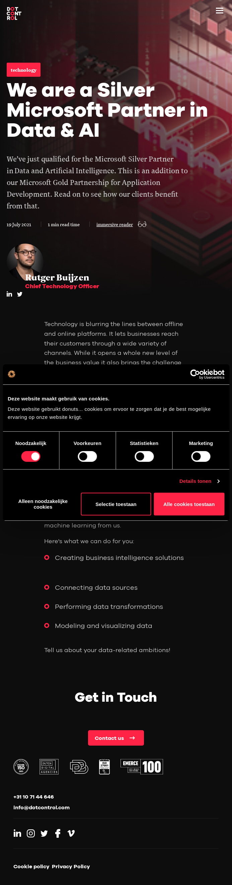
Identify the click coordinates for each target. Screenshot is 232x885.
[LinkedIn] (9, 294)
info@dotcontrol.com (41, 807)
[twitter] (19, 294)
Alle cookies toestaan (189, 504)
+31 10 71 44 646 (33, 796)
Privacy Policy (71, 866)
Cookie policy (31, 866)
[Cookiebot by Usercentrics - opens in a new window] (195, 374)
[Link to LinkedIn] (17, 833)
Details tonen (195, 481)
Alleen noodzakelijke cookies (43, 504)
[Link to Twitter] (44, 833)
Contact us (109, 738)
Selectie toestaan (116, 504)
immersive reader (114, 224)
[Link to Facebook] (57, 833)
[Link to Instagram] (30, 833)
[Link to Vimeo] (71, 833)
